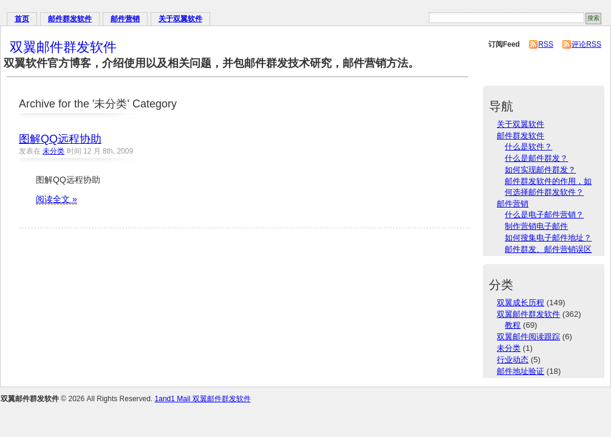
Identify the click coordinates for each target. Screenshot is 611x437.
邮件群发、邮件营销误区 (548, 249)
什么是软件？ (528, 146)
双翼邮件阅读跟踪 (528, 336)
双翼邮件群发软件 (63, 47)
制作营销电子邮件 (536, 226)
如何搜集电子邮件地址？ (548, 237)
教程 (513, 325)
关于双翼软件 (180, 19)
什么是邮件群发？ (536, 158)
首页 (22, 19)
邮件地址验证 (520, 371)
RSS (545, 44)
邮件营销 (125, 19)
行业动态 (512, 359)
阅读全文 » (56, 199)
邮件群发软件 (70, 19)
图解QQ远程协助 (60, 139)
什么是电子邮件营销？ (544, 214)
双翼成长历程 (520, 302)
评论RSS (586, 44)
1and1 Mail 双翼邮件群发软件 (203, 399)
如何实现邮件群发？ (540, 169)
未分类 (53, 151)
